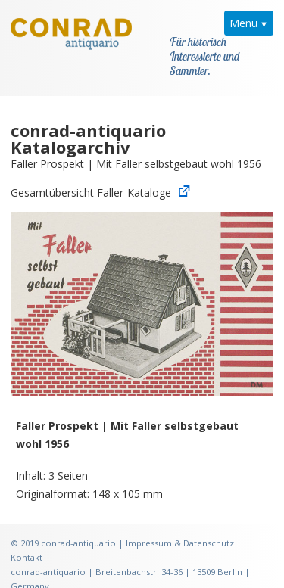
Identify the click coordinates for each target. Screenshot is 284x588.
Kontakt (26, 542)
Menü (243, 23)
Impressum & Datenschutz (180, 528)
